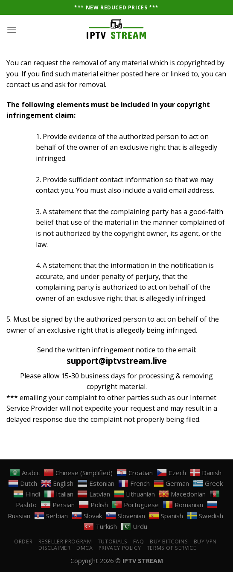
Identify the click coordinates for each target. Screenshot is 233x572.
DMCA (84, 548)
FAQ (138, 541)
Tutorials (113, 541)
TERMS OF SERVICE (172, 548)
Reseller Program (65, 541)
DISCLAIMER (54, 548)
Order (23, 541)
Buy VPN (205, 541)
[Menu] (11, 29)
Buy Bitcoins (169, 541)
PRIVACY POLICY (120, 548)
